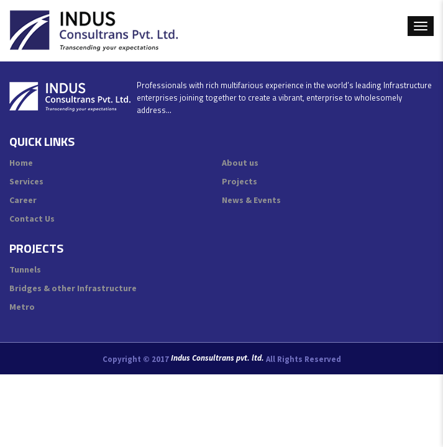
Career (23, 199)
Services (26, 181)
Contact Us (32, 218)
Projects (239, 181)
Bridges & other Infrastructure (73, 288)
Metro (22, 306)
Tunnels (25, 269)
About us (240, 162)
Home (21, 162)
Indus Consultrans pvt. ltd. (217, 358)
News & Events (251, 199)
